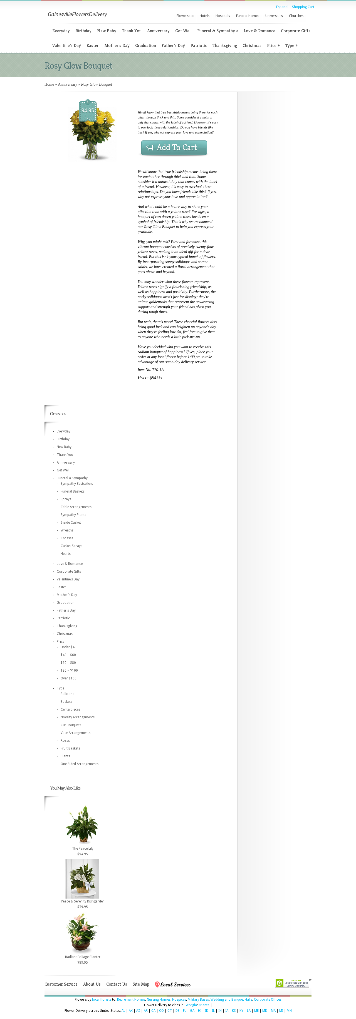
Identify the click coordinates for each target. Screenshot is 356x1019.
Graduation (145, 45)
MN (289, 1011)
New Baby (106, 31)
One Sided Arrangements (79, 764)
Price (273, 45)
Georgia (190, 1005)
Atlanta (204, 1005)
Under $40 (68, 647)
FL (184, 1011)
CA (153, 1011)
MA (273, 1011)
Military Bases (198, 999)
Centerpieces (70, 709)
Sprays (66, 499)
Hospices (179, 999)
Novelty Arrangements (78, 717)
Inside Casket (71, 523)
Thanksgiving (224, 45)
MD (264, 1011)
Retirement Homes (131, 999)
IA (226, 1011)
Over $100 (68, 678)
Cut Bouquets (71, 725)
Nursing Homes (158, 999)
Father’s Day (173, 45)
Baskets (66, 702)
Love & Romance (259, 31)
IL (213, 1011)
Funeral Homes (247, 16)
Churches (296, 16)
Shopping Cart (303, 7)
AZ (138, 1011)
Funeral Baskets (73, 491)
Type (291, 45)
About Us (92, 984)
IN (220, 1011)
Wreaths (67, 530)
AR (146, 1011)
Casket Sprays (71, 546)
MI (281, 1011)
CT (169, 1011)
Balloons (67, 694)
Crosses (67, 538)
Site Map (141, 984)
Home (49, 84)
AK (131, 1011)
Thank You (132, 31)
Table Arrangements (76, 507)
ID (206, 1011)
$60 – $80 (68, 663)
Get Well (183, 31)
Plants (65, 756)
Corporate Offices (267, 999)
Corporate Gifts (295, 31)
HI (199, 1011)
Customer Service (61, 984)
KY (241, 1011)
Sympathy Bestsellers (77, 484)
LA (249, 1011)
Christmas (252, 45)
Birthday (83, 31)
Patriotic (199, 45)
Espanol (282, 7)
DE (177, 1011)
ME (256, 1011)
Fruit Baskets (70, 748)
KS (234, 1011)
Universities (274, 16)
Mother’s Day (117, 45)
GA (192, 1011)
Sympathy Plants (73, 515)
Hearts (66, 554)
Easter (92, 45)
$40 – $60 (68, 655)
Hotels (204, 16)
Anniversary (158, 31)
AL (123, 1011)
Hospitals (223, 16)
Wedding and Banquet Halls (231, 999)
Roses (65, 741)
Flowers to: (185, 16)
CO (161, 1011)
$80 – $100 (69, 670)
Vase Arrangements (75, 733)
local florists (101, 999)
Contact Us (116, 984)
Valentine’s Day (66, 45)
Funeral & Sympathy (217, 31)
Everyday (61, 31)
